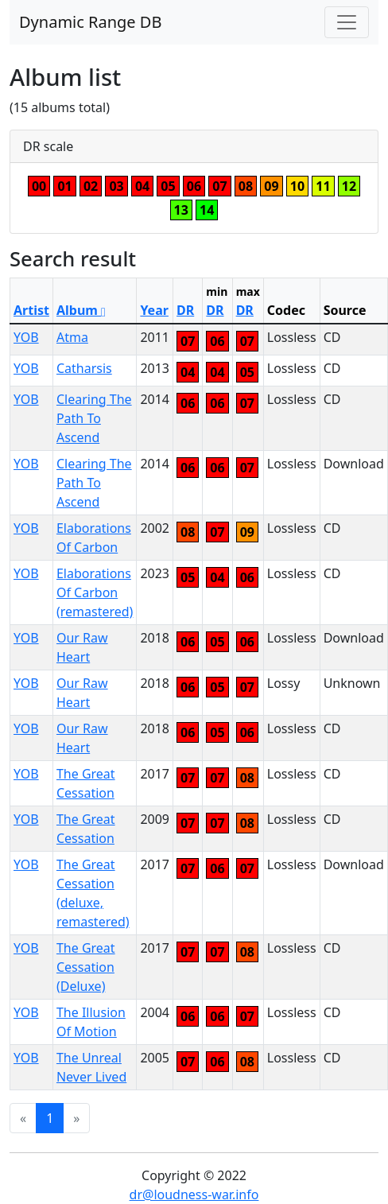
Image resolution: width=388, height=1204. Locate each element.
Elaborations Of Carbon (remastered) (94, 592)
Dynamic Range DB (90, 22)
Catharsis (84, 368)
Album (81, 310)
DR (185, 310)
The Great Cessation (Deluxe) (85, 967)
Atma (72, 337)
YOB (26, 337)
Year (154, 310)
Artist (31, 310)
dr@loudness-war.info (194, 1194)
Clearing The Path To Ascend (94, 418)
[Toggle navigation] (346, 22)
